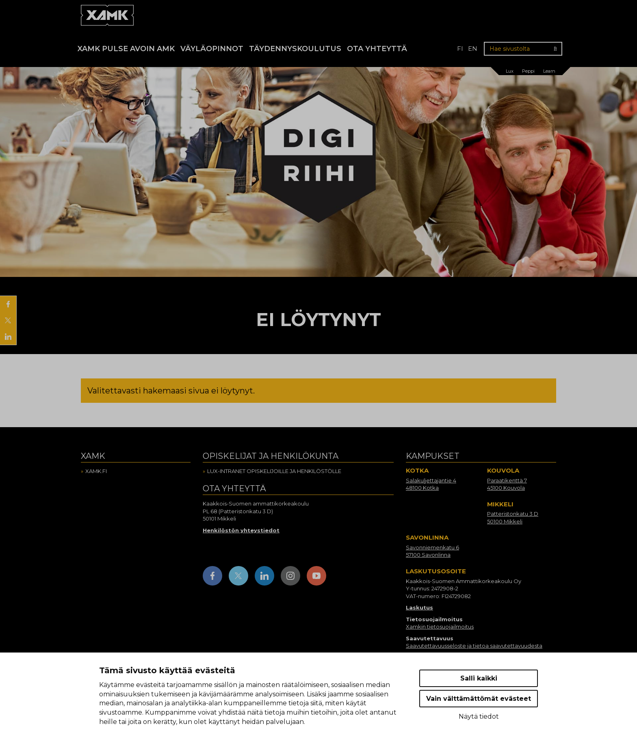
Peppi (528, 71)
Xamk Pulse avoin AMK (126, 48)
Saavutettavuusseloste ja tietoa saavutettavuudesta (474, 645)
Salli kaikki (478, 678)
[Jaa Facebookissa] (8, 304)
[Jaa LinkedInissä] (8, 336)
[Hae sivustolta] (523, 49)
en (472, 48)
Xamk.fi (96, 471)
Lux (510, 71)
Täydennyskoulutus (295, 48)
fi (460, 48)
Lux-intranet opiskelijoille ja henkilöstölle (274, 471)
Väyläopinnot (211, 48)
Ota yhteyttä (377, 48)
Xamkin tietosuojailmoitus (440, 626)
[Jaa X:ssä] (8, 320)
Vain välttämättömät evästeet (478, 698)
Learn (549, 71)
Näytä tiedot (479, 716)
